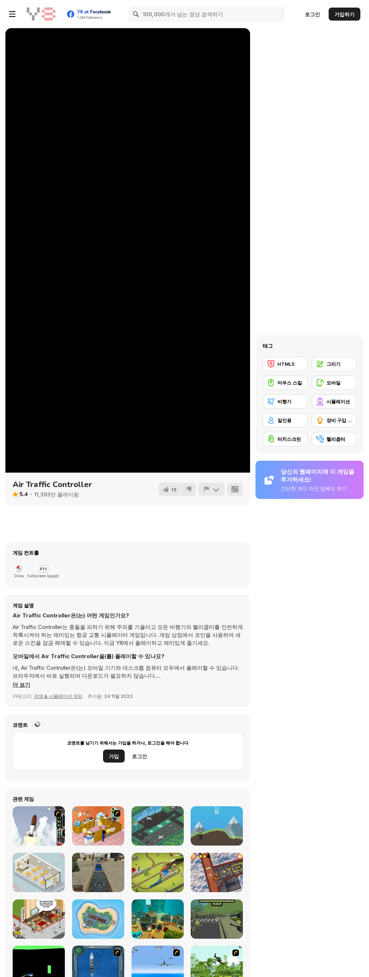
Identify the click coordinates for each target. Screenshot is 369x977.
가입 (114, 756)
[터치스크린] (285, 439)
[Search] (136, 14)
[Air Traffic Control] (98, 919)
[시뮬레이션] (334, 401)
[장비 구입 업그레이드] (334, 420)
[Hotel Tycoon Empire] (39, 919)
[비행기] (285, 401)
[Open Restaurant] (39, 872)
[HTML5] (285, 364)
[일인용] (285, 420)
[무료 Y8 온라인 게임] (41, 14)
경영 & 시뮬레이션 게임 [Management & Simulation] (58, 696)
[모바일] (334, 382)
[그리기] (334, 364)
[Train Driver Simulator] (98, 872)
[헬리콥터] (334, 439)
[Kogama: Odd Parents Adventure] (158, 919)
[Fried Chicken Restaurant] (98, 826)
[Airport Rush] (158, 826)
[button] (21, 685)
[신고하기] (211, 489)
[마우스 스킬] (285, 382)
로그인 (312, 14)
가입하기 (344, 14)
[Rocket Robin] (39, 826)
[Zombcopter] (217, 919)
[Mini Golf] (217, 826)
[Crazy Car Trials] (217, 872)
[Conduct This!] (158, 872)
